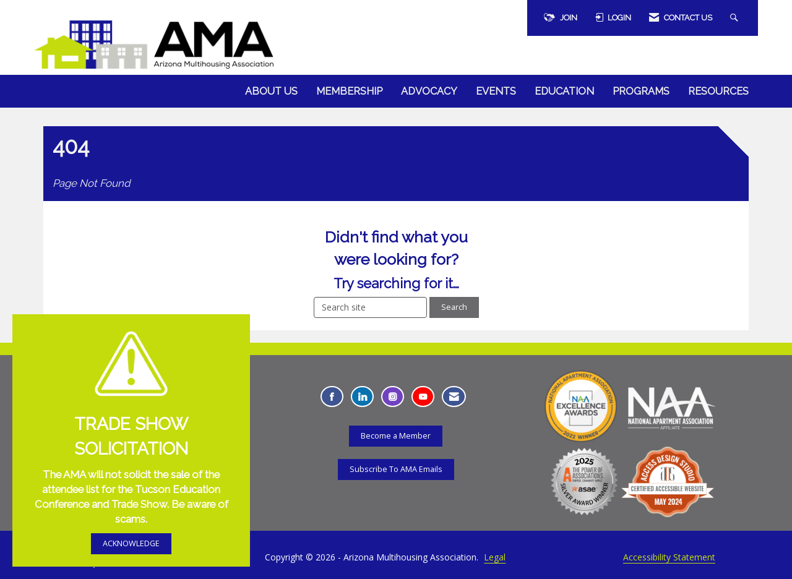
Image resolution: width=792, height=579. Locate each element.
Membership (349, 91)
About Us (271, 91)
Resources (718, 91)
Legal (495, 557)
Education (564, 91)
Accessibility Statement (669, 557)
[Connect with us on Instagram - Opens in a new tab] (392, 397)
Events (496, 91)
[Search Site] (736, 18)
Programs (641, 91)
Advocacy (429, 91)
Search (454, 307)
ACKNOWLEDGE (131, 543)
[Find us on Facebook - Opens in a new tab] (332, 397)
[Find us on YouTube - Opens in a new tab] (422, 397)
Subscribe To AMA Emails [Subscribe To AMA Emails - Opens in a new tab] (396, 469)
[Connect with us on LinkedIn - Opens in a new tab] (362, 397)
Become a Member (396, 436)
